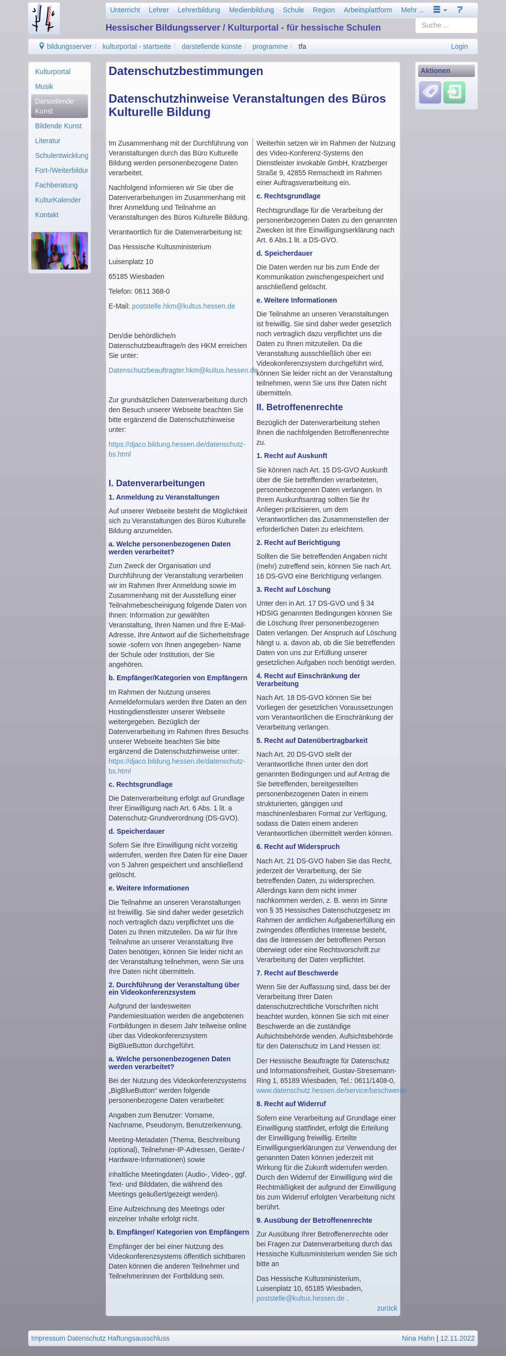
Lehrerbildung (199, 10)
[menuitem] (59, 71)
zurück (387, 1308)
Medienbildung (251, 10)
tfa (302, 46)
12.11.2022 (457, 1338)
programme (270, 46)
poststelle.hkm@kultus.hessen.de (183, 306)
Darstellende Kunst (54, 106)
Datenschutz (86, 1338)
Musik (44, 86)
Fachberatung (56, 185)
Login (459, 46)
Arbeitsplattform (368, 10)
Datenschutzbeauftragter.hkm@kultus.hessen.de (183, 370)
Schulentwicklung (61, 155)
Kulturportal (53, 72)
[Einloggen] (454, 92)
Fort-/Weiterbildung (61, 170)
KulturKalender (58, 200)
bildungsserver (65, 46)
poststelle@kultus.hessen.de (300, 1298)
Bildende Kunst (58, 126)
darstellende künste (212, 46)
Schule (293, 10)
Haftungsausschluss (138, 1338)
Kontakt (46, 215)
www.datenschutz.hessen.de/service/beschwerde (331, 1090)
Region (324, 10)
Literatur (47, 141)
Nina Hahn (418, 1338)
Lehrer (159, 10)
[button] (440, 10)
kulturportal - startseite (137, 46)
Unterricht (125, 10)
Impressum (48, 1338)
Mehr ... (412, 10)
